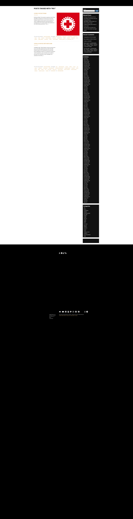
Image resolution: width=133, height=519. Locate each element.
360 (56, 66)
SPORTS (85, 228)
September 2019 (87, 164)
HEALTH (85, 218)
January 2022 (86, 127)
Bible (63, 315)
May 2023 (86, 105)
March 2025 (86, 76)
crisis (39, 37)
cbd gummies (86, 37)
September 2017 (87, 196)
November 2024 (87, 81)
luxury (77, 68)
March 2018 (86, 188)
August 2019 (86, 165)
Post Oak (49, 69)
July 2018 (85, 183)
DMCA (65, 315)
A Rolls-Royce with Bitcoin (43, 43)
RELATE (85, 225)
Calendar (60, 315)
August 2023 (86, 101)
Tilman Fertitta (73, 69)
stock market (55, 39)
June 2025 (86, 72)
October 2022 (86, 114)
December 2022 (87, 112)
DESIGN (85, 211)
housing (68, 37)
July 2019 (85, 167)
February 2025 (86, 77)
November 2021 (87, 129)
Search (84, 9)
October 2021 (86, 130)
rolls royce (54, 69)
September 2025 (87, 67)
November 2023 (87, 97)
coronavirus (70, 36)
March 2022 (86, 124)
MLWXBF (90, 41)
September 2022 (87, 116)
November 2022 (87, 113)
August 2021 (86, 133)
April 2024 (86, 90)
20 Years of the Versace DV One (90, 17)
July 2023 (85, 102)
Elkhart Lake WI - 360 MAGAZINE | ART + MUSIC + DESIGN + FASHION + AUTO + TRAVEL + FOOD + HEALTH (91, 44)
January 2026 (86, 62)
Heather (85, 41)
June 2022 (86, 120)
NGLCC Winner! (93, 39)
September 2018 (87, 180)
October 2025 (86, 66)
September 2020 (87, 148)
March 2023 (86, 108)
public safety (40, 39)
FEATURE (85, 214)
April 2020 (86, 155)
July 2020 (85, 151)
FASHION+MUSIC (87, 213)
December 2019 (87, 160)
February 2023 (86, 109)
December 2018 (87, 176)
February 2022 (86, 125)
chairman (40, 68)
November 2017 (87, 194)
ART (85, 207)
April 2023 (86, 106)
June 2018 (86, 184)
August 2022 (86, 117)
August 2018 (86, 181)
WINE (85, 236)
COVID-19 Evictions (40, 13)
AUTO (85, 209)
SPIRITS (85, 226)
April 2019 (85, 171)
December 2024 (87, 80)
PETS (85, 222)
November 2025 (87, 65)
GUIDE (85, 217)
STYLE (85, 229)
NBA (39, 69)
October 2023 (86, 98)
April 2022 (86, 122)
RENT (50, 39)
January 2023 (86, 110)
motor (35, 69)
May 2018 (85, 185)
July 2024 (85, 86)
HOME (85, 219)
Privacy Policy (73, 315)
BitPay (70, 66)
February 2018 (86, 190)
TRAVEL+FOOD (86, 232)
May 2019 (85, 169)
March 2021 (86, 140)
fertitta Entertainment (59, 68)
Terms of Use (68, 315)
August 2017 (86, 198)
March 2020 (86, 156)
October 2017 (86, 195)
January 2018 (86, 191)
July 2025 (85, 70)
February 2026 (86, 61)
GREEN (85, 215)
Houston (73, 68)
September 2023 (87, 100)
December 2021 (87, 128)
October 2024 (86, 82)
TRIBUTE (85, 233)
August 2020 (86, 149)
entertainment (51, 68)
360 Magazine (58, 36)
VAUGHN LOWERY (88, 46)
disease (42, 37)
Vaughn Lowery (62, 39)
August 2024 (86, 85)
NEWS (85, 221)
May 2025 (86, 73)
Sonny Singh (60, 69)
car (77, 66)
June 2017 (86, 200)
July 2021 (85, 135)
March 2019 (86, 172)
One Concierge (93, 37)
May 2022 (86, 121)
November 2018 (87, 177)
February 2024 (86, 93)
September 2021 (87, 132)
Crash (35, 37)
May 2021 (85, 137)
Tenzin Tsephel (67, 69)
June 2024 (86, 88)
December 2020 (87, 144)
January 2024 (86, 94)
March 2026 (86, 59)
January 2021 (86, 143)
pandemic (73, 37)
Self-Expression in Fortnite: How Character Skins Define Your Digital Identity (90, 29)
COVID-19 (75, 36)
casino (35, 68)
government (59, 37)
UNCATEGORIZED (47, 36)
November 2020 (87, 145)
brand (74, 66)
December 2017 (87, 192)
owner (42, 69)
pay (77, 37)
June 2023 (86, 104)
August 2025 (86, 69)
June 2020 (86, 152)
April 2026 (86, 58)
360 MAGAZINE (60, 70)
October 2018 (86, 179)
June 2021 (86, 136)
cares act (64, 36)
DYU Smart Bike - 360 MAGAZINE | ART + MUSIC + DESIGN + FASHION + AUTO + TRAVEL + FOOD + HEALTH (91, 49)
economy (54, 37)
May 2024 (86, 89)
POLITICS (85, 224)
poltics (35, 39)
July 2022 (85, 118)
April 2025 (86, 74)
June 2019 (86, 168)
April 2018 (85, 187)
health (64, 37)
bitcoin (67, 66)
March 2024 (86, 92)
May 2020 (86, 153)
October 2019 (86, 163)
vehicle (47, 70)
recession (46, 39)
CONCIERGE (86, 210)
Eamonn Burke (48, 37)
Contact (76, 315)
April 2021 (85, 139)
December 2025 (87, 63)
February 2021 (86, 141)
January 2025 (86, 78)
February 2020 (86, 157)
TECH (85, 230)
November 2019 (87, 161)
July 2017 (85, 199)
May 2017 (85, 202)
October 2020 (86, 147)
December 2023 (87, 96)
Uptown (35, 70)
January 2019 (86, 175)
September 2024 (87, 84)
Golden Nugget (67, 68)
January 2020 (86, 159)
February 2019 (86, 173)
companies (45, 68)
